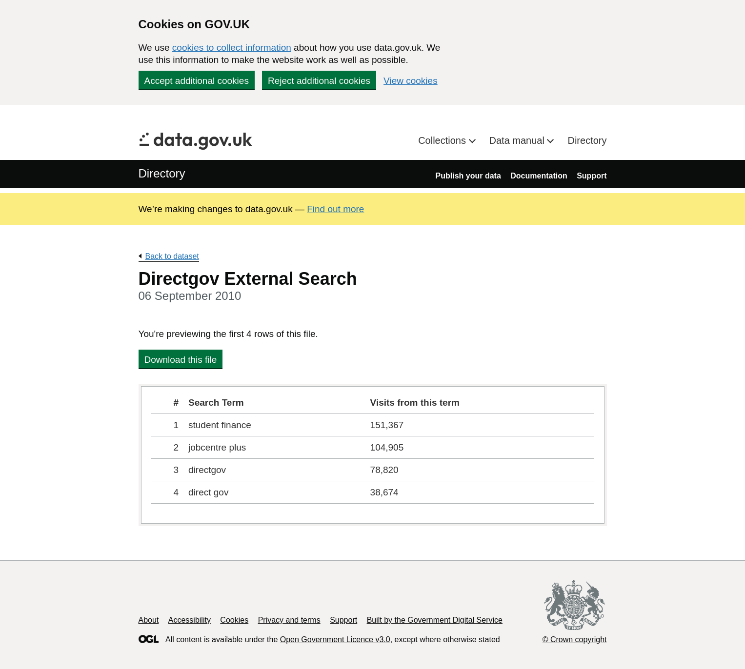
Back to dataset (172, 256)
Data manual (518, 140)
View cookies (410, 80)
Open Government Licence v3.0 (335, 639)
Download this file (180, 359)
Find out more (335, 209)
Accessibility (189, 620)
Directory (586, 140)
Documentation (538, 176)
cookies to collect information (231, 47)
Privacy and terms (289, 620)
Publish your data (468, 176)
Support (591, 176)
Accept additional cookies (196, 81)
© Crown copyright (575, 639)
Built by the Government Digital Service (435, 620)
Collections (443, 140)
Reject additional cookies (319, 81)
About (149, 620)
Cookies (234, 620)
